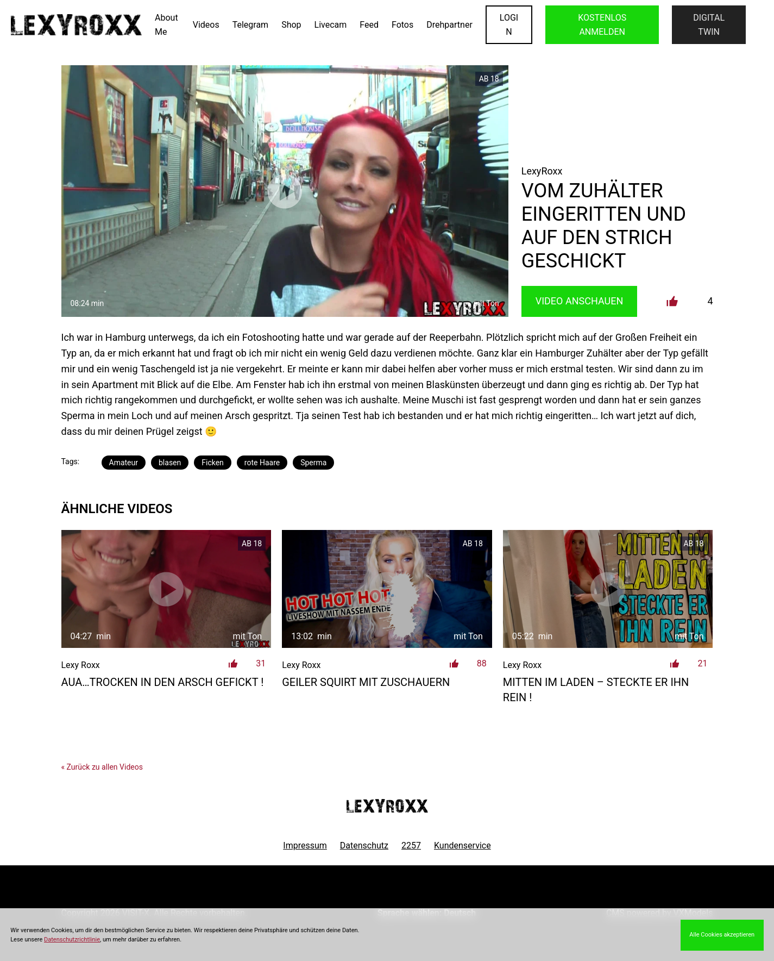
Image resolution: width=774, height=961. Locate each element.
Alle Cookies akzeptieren (721, 934)
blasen (170, 462)
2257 (411, 845)
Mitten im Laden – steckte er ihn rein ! (596, 690)
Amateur (124, 462)
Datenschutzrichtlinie (72, 939)
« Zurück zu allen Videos (102, 767)
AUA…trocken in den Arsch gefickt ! (162, 682)
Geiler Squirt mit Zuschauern (366, 682)
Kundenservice (462, 845)
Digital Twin (709, 25)
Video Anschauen (580, 301)
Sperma (313, 462)
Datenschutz (364, 845)
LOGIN (509, 25)
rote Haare (262, 462)
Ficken (213, 462)
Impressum (305, 845)
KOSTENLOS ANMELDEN (602, 25)
